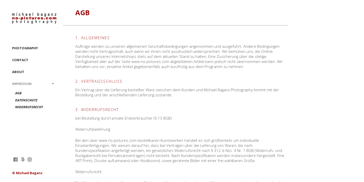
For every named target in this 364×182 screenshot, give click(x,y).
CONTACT (20, 60)
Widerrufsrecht (29, 107)
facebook (15, 159)
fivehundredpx (22, 159)
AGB (18, 93)
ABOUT (18, 72)
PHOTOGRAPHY (25, 48)
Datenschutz (26, 100)
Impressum (22, 83)
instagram (29, 159)
